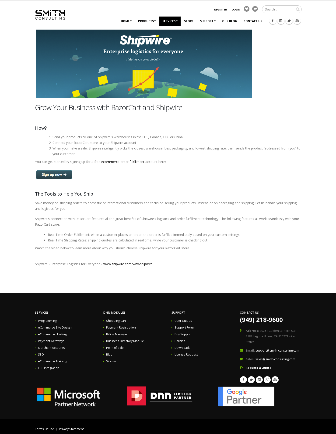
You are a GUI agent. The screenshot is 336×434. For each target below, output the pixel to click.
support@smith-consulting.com (277, 351)
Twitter (289, 20)
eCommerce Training (52, 361)
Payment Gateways (51, 341)
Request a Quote (258, 368)
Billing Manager (116, 334)
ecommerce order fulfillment (122, 161)
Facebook (272, 20)
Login (236, 9)
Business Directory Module (125, 341)
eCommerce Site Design (55, 327)
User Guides (183, 321)
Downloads (182, 348)
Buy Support (183, 334)
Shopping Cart (116, 321)
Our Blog (229, 21)
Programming (47, 321)
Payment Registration (121, 327)
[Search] (282, 9)
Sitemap (112, 361)
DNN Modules (114, 313)
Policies (180, 341)
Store (188, 21)
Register (220, 9)
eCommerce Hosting (52, 334)
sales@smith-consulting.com (275, 359)
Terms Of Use (44, 429)
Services (170, 21)
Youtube (297, 20)
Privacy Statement (71, 429)
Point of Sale (115, 348)
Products (147, 21)
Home (126, 21)
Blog (109, 354)
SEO (41, 354)
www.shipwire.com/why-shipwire (127, 264)
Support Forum (185, 327)
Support (208, 21)
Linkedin (280, 20)
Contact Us (253, 21)
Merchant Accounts (51, 348)
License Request (186, 354)
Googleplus (267, 379)
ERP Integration (48, 368)
